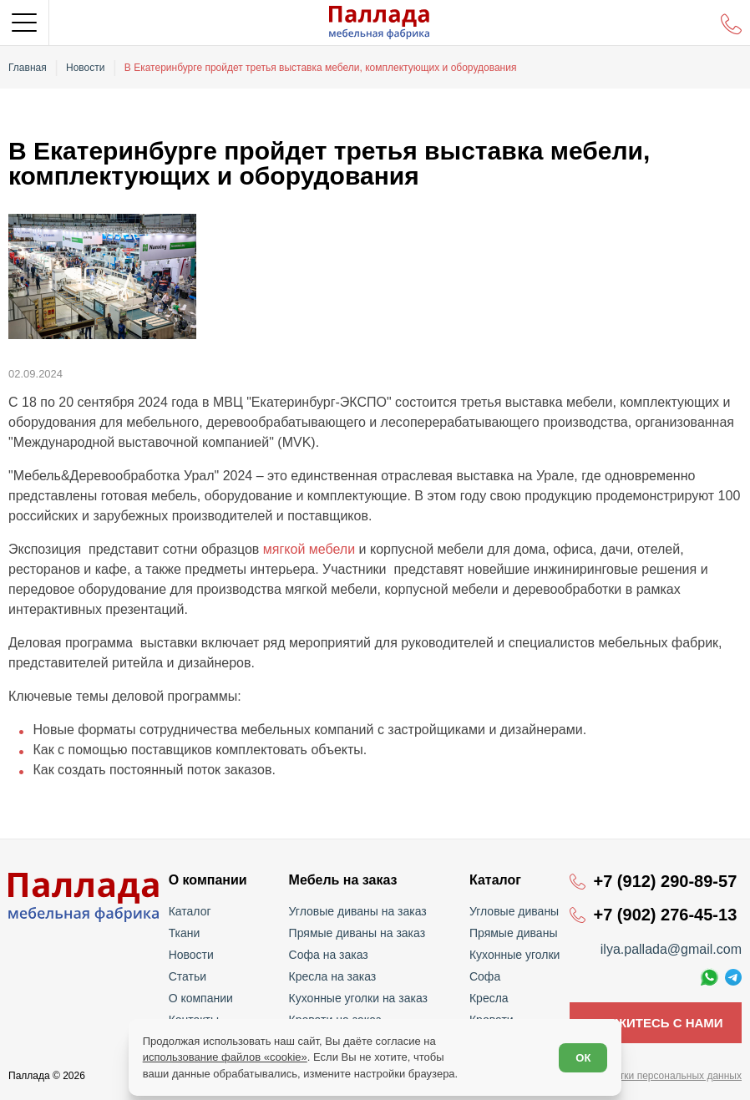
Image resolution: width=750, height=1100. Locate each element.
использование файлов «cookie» (225, 1057)
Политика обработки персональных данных (640, 1076)
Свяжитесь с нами (655, 1023)
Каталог (190, 911)
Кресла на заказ (333, 976)
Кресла (489, 998)
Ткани (184, 933)
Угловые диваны (514, 911)
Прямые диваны (513, 933)
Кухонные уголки (514, 954)
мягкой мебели (309, 549)
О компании (201, 998)
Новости (191, 954)
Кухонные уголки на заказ (358, 998)
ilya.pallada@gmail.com (671, 949)
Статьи (187, 976)
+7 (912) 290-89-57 (665, 881)
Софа (484, 976)
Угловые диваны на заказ (358, 911)
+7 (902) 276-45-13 (665, 914)
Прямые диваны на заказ (357, 933)
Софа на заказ (328, 954)
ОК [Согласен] (582, 1058)
